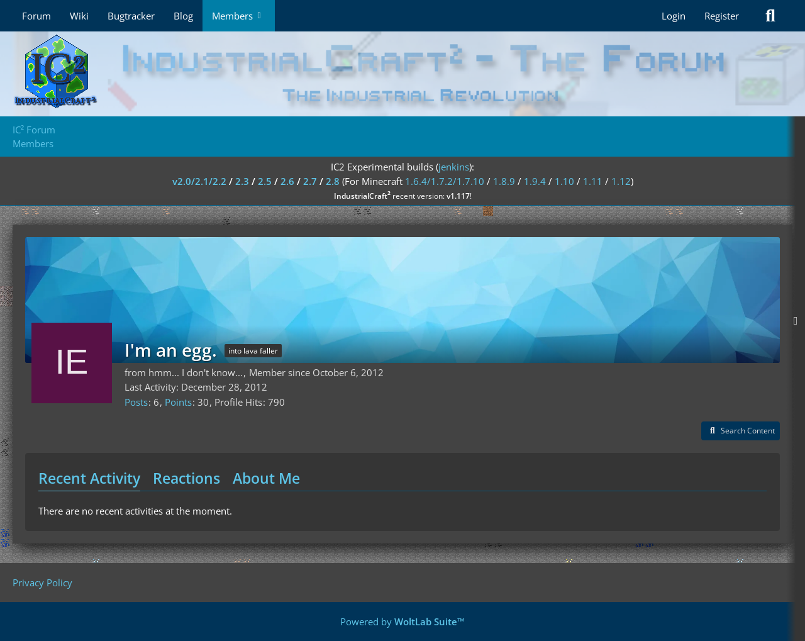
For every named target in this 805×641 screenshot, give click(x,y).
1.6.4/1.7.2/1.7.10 (444, 181)
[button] (740, 430)
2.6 (287, 181)
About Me (266, 478)
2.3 (242, 181)
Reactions (186, 478)
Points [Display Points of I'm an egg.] (178, 402)
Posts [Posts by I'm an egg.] (136, 402)
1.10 (564, 181)
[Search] (770, 15)
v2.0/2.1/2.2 (199, 181)
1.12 (621, 181)
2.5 (265, 181)
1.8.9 (504, 181)
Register (721, 15)
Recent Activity (89, 478)
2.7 (310, 181)
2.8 (333, 181)
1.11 (592, 181)
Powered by (402, 621)
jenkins (453, 166)
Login (674, 15)
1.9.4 (535, 181)
